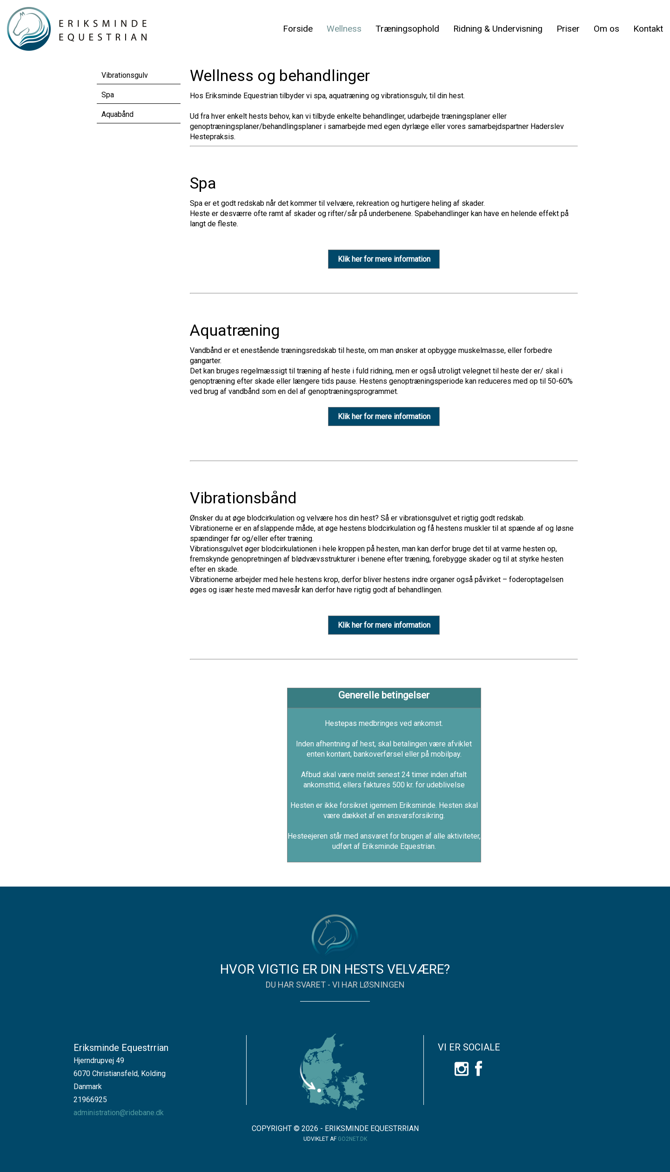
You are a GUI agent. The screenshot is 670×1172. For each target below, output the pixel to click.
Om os (606, 28)
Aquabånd (117, 114)
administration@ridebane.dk (119, 1112)
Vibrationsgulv (124, 75)
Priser (568, 28)
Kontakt (648, 28)
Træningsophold (407, 28)
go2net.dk (352, 1139)
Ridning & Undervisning (498, 28)
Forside (298, 28)
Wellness (344, 28)
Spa (107, 94)
